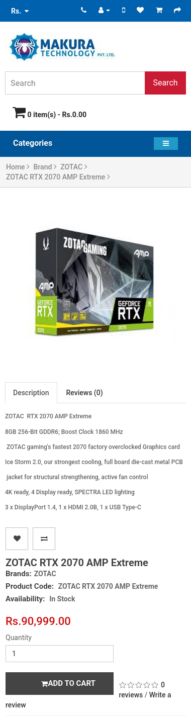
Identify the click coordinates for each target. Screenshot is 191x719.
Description (31, 393)
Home (18, 167)
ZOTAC (73, 167)
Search (165, 82)
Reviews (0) (84, 393)
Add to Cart (68, 683)
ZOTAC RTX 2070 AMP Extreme (58, 177)
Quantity (19, 638)
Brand (45, 167)
